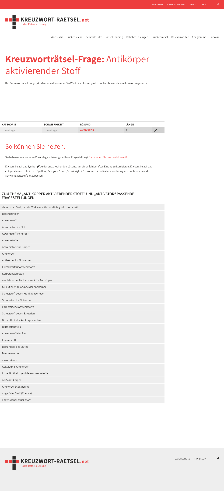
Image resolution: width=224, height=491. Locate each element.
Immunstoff (9, 340)
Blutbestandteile (12, 327)
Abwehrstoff (9, 220)
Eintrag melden (176, 4)
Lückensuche (74, 37)
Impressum (200, 458)
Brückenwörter (179, 37)
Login (203, 4)
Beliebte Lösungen (137, 37)
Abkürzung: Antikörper (15, 367)
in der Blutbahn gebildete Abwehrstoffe (25, 373)
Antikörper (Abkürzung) (16, 386)
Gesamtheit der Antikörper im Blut (22, 320)
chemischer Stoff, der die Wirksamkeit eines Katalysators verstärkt (40, 207)
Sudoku (214, 37)
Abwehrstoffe (10, 240)
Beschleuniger (10, 214)
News (192, 4)
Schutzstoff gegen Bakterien (18, 313)
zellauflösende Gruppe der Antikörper (24, 287)
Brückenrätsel (160, 37)
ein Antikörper (10, 360)
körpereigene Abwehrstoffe (18, 307)
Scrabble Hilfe (94, 37)
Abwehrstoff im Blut (13, 227)
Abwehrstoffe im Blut (14, 333)
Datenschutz (182, 458)
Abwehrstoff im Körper (15, 234)
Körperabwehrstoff (13, 273)
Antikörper (8, 253)
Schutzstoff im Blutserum (16, 300)
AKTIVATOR (87, 130)
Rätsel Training (114, 37)
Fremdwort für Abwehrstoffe (18, 267)
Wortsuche (57, 37)
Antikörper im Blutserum (16, 260)
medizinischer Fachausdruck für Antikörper (27, 280)
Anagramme (199, 37)
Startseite (157, 4)
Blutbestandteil (11, 353)
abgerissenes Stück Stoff (16, 400)
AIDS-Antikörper (11, 380)
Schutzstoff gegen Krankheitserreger (23, 293)
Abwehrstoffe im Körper (16, 247)
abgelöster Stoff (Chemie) (17, 393)
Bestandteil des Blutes (15, 347)
